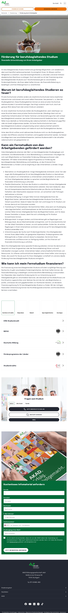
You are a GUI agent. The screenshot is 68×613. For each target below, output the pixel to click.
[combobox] (7, 525)
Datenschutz (14, 542)
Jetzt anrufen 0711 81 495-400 (34, 409)
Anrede (6, 489)
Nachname (7, 505)
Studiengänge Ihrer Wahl (12, 530)
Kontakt (56, 3)
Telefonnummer (9, 522)
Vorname (7, 497)
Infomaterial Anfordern (50, 9)
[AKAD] (5, 3)
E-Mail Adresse (9, 514)
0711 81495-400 (34, 582)
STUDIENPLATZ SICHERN (17, 9)
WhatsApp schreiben (34, 414)
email (34, 419)
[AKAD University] (34, 566)
